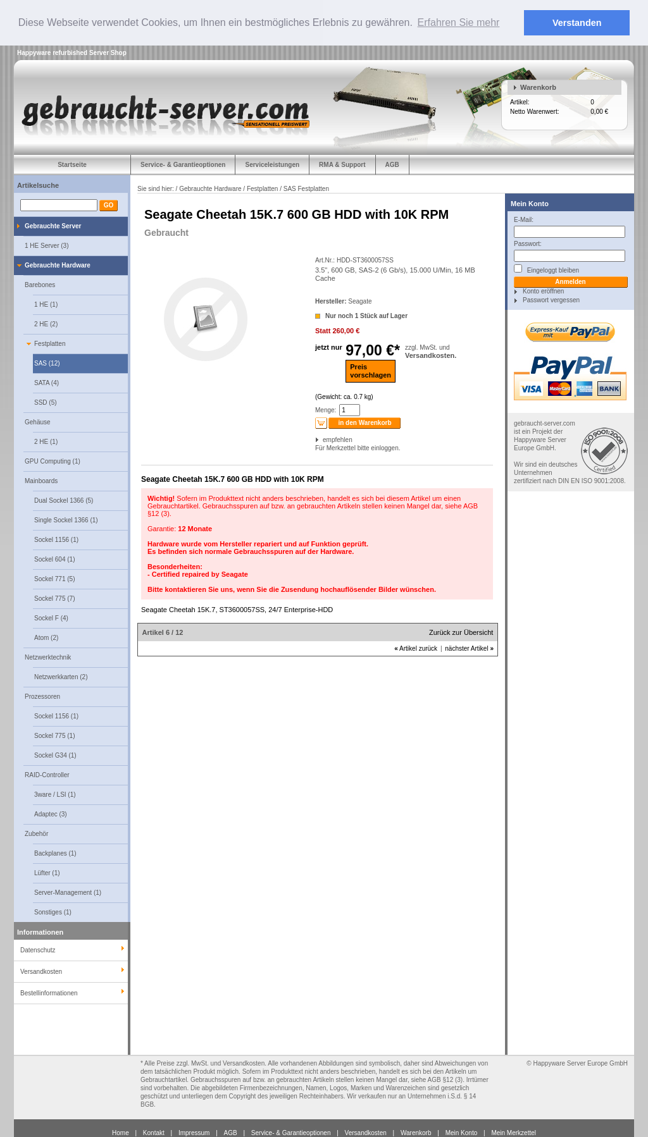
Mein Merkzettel (513, 1132)
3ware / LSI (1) (55, 793)
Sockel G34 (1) (55, 754)
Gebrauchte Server (53, 225)
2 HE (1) (46, 441)
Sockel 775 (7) (54, 597)
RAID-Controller (47, 774)
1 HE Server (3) (46, 245)
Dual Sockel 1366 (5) (63, 499)
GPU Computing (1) (52, 460)
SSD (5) (45, 401)
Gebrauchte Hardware (57, 264)
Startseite (72, 164)
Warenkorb (538, 86)
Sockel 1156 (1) (56, 539)
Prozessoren (42, 695)
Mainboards (41, 480)
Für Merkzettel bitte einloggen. (316, 448)
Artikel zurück (415, 648)
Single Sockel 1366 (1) (66, 519)
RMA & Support (342, 164)
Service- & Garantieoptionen (182, 164)
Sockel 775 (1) (54, 735)
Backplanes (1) (55, 852)
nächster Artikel (469, 648)
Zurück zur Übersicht (461, 632)
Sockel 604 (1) (54, 558)
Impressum (193, 1132)
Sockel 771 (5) (54, 578)
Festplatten (49, 343)
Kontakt (154, 1132)
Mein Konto (530, 203)
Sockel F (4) (51, 617)
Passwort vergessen (551, 299)
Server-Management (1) (67, 891)
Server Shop (108, 52)
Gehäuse (38, 421)
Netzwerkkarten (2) (60, 676)
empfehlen (324, 439)
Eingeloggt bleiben (546, 268)
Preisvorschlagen (370, 370)
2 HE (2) (46, 323)
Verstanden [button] (577, 23)
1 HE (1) (46, 303)
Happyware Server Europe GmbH (580, 1062)
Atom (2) (46, 637)
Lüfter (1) (47, 872)
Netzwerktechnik (48, 656)
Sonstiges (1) (53, 911)
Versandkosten (366, 1132)
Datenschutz (38, 949)
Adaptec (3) (50, 813)
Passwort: (528, 243)
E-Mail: (523, 219)
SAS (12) (47, 362)
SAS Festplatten (306, 188)
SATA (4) (46, 382)
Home (120, 1132)
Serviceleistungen (272, 164)
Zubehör (36, 833)
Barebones (40, 284)
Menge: (325, 410)
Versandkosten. (430, 355)
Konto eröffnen (543, 290)
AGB (392, 164)
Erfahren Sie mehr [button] (459, 22)
